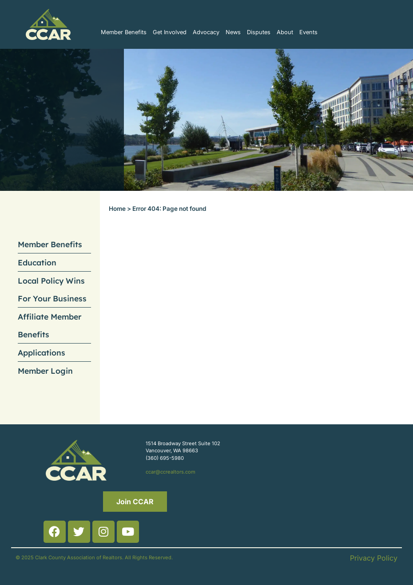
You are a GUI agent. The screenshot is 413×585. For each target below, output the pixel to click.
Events (308, 32)
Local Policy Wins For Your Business (52, 289)
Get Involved (170, 32)
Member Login (45, 371)
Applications (41, 352)
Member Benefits (124, 32)
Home (117, 208)
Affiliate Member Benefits (49, 325)
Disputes (258, 32)
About (285, 32)
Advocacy (206, 32)
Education (37, 262)
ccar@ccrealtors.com (170, 472)
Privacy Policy (373, 557)
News (233, 32)
